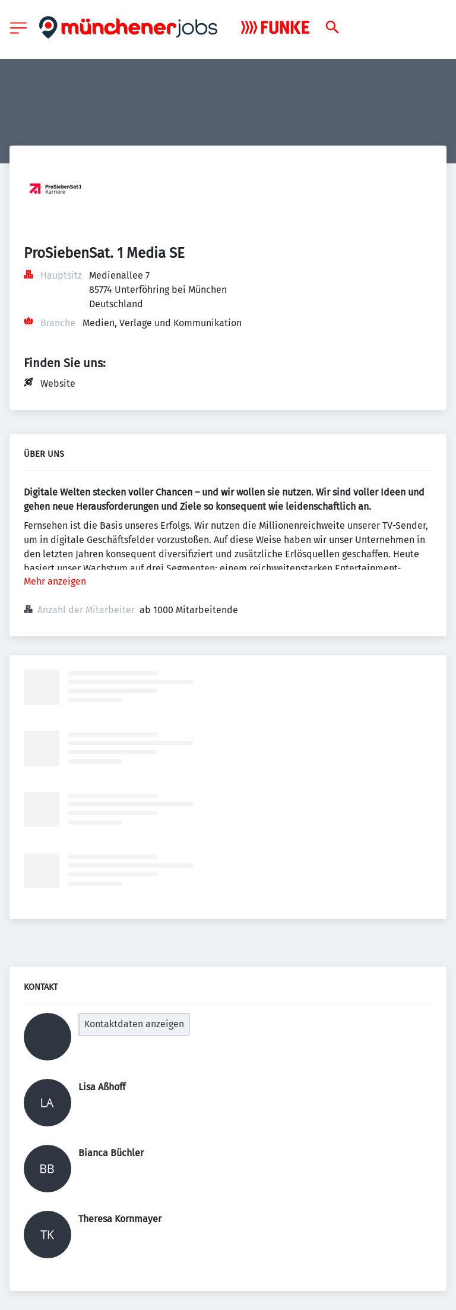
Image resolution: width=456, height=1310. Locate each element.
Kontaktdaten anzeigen (134, 1024)
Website (57, 383)
